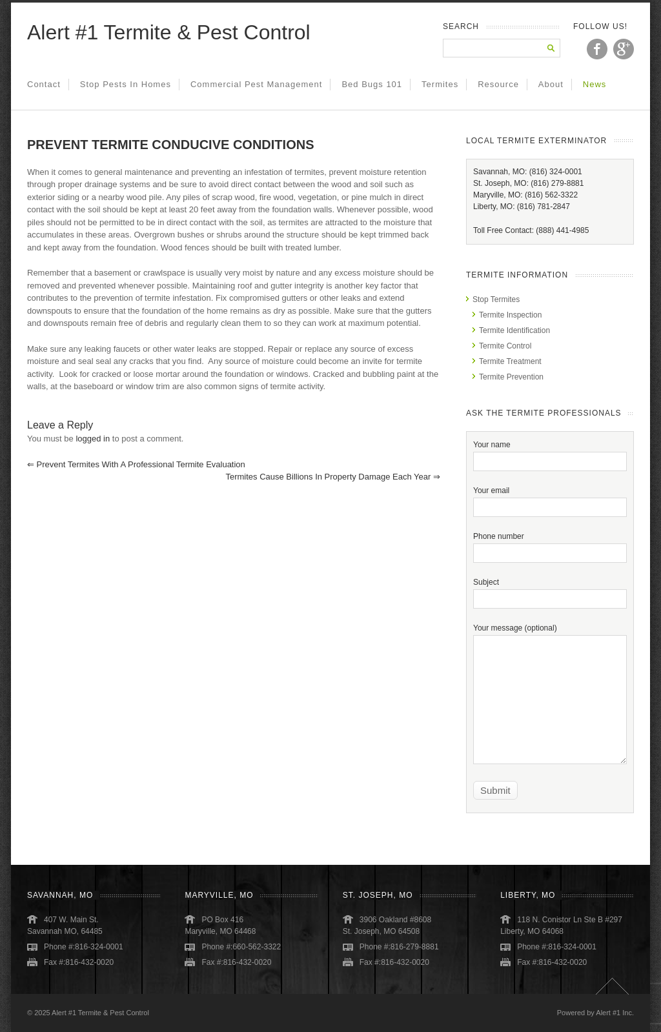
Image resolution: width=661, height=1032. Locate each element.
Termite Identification (514, 330)
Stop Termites (496, 299)
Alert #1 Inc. (615, 1013)
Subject (550, 590)
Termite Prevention (511, 376)
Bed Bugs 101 (371, 84)
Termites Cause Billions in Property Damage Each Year (332, 476)
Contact (44, 84)
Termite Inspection (510, 314)
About (551, 84)
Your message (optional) (550, 663)
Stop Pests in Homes (125, 84)
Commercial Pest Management (256, 84)
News (595, 84)
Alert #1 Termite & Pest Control (168, 32)
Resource (498, 84)
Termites (440, 84)
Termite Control (505, 345)
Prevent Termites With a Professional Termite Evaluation (136, 464)
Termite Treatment (510, 361)
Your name (550, 452)
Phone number (550, 544)
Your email (550, 498)
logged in (93, 438)
